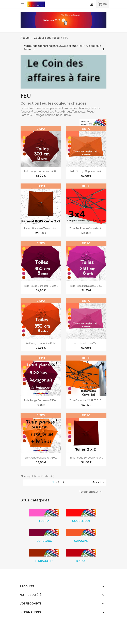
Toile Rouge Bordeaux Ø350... (41, 285)
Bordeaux (44, 541)
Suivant (98, 482)
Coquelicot (81, 521)
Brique (81, 561)
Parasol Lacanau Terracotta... (41, 228)
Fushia (44, 521)
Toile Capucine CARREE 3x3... (86, 400)
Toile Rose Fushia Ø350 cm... (86, 285)
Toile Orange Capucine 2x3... (86, 171)
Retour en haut (91, 492)
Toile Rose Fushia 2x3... (86, 343)
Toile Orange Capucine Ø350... (40, 343)
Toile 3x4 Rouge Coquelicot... (86, 228)
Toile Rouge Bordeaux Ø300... (41, 171)
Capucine (81, 541)
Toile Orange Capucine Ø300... (40, 457)
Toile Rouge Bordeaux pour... (86, 457)
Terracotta (44, 561)
